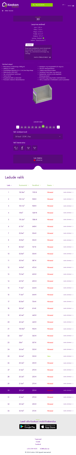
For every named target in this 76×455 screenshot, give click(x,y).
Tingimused (38, 439)
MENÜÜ (70, 5)
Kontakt (38, 442)
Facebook (38, 444)
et (63, 5)
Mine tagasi (9, 11)
